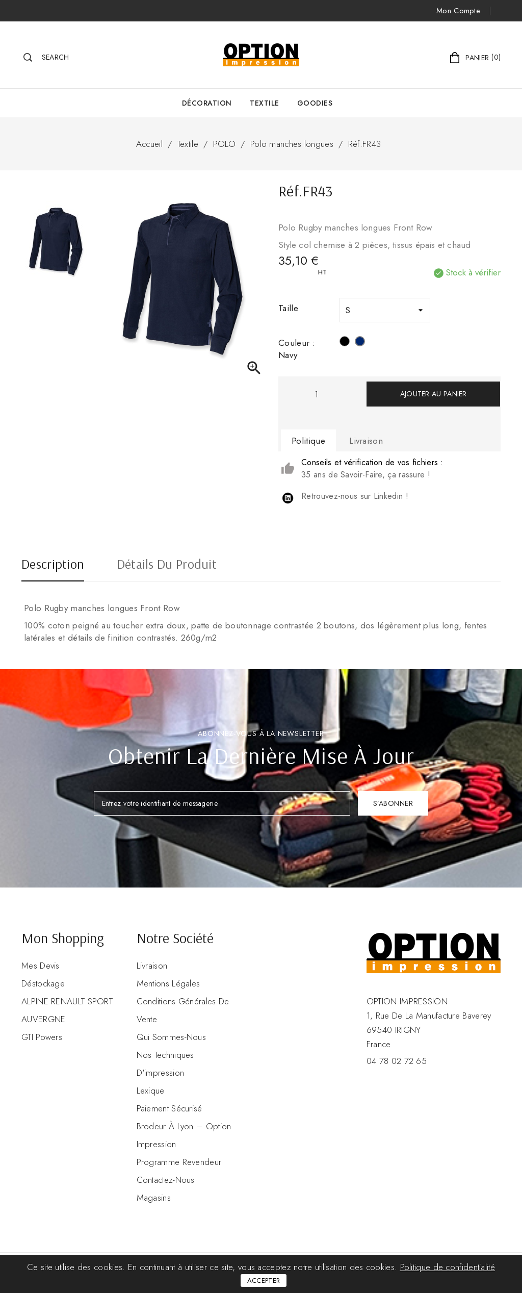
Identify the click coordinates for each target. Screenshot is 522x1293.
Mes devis (40, 965)
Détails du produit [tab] (167, 565)
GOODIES (315, 103)
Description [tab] (52, 565)
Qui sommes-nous (171, 1037)
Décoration (207, 103)
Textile (264, 103)
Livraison (152, 965)
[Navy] (360, 342)
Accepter (263, 1280)
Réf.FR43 (364, 144)
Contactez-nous (166, 1180)
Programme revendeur (179, 1162)
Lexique (151, 1090)
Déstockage (43, 983)
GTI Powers (41, 1037)
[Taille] (385, 310)
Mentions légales (168, 983)
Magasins (154, 1197)
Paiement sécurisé (169, 1108)
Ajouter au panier (433, 394)
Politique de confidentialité (447, 1267)
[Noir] (345, 342)
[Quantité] (316, 394)
